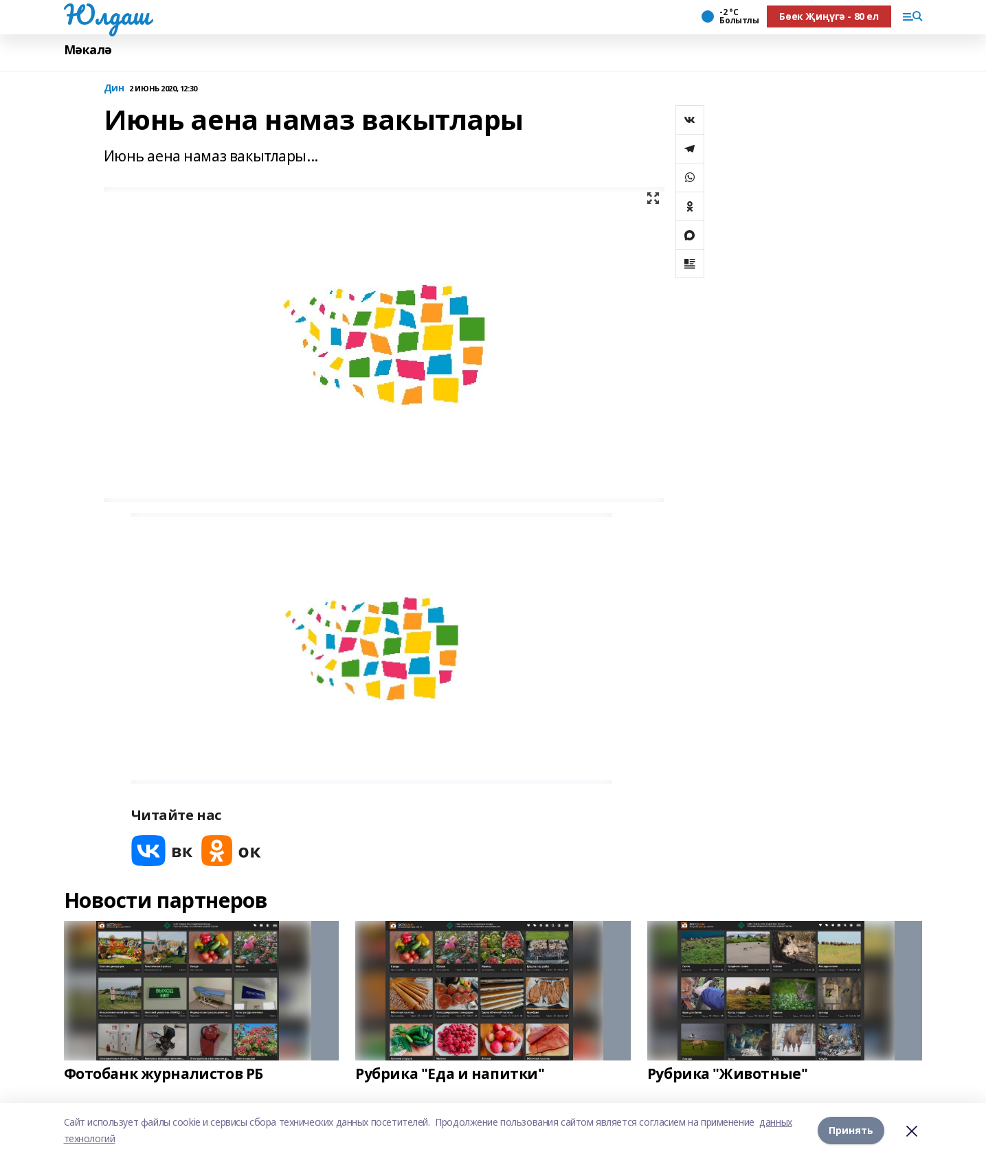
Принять (851, 1130)
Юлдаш (107, 14)
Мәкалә (88, 50)
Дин (114, 88)
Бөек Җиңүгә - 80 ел (828, 16)
